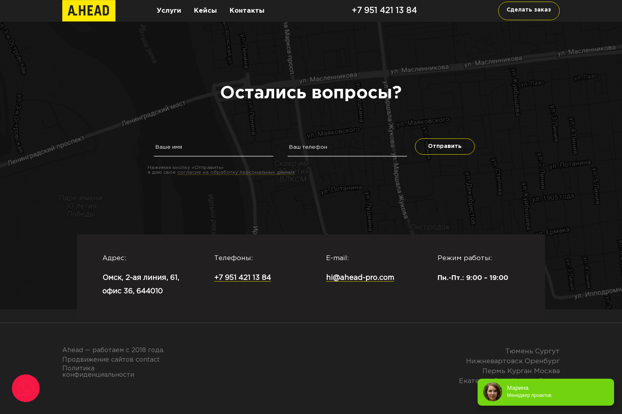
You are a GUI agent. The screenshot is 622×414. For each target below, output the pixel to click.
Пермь (493, 371)
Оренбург (542, 361)
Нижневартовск (494, 361)
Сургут (547, 351)
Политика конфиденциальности (98, 372)
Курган (519, 371)
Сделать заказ (529, 10)
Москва (547, 371)
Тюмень (519, 351)
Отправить (445, 146)
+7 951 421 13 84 (384, 10)
